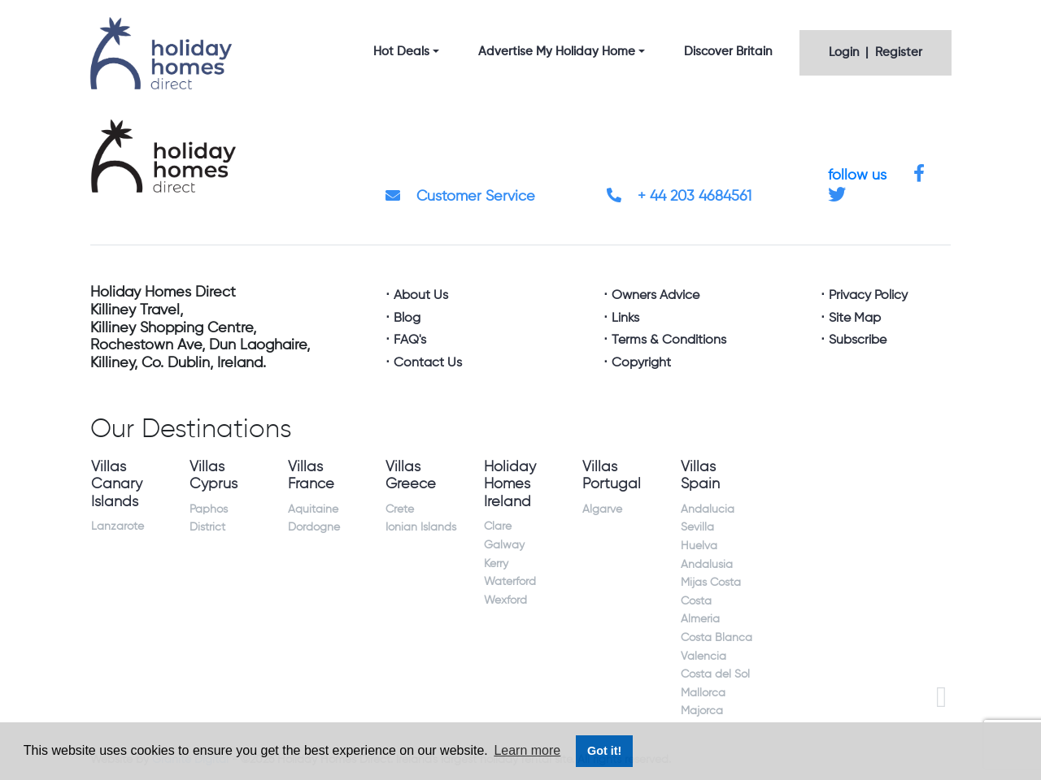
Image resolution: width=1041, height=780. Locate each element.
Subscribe (857, 340)
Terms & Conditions (669, 340)
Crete (399, 509)
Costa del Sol (715, 674)
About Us (421, 295)
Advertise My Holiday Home (556, 52)
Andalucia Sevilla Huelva (707, 528)
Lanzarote (117, 526)
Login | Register (875, 52)
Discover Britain (728, 52)
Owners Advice (655, 295)
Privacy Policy (868, 295)
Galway (504, 545)
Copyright (641, 363)
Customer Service (460, 196)
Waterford (510, 581)
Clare (498, 526)
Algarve (602, 509)
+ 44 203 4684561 (679, 196)
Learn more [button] (527, 750)
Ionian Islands (420, 527)
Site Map (855, 318)
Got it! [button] (604, 750)
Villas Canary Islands (116, 484)
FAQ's (410, 340)
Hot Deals (401, 52)
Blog (407, 318)
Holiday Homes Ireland (510, 484)
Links (625, 318)
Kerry (496, 564)
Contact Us (428, 363)
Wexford (505, 600)
